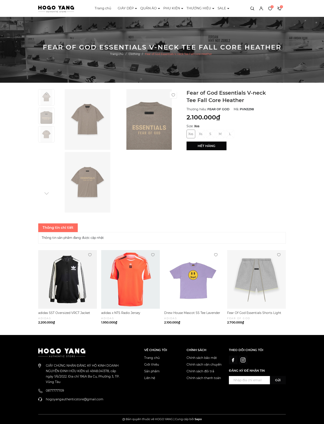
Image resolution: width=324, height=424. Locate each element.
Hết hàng (206, 146)
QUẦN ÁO (148, 8)
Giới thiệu (151, 364)
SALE (222, 8)
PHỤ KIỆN (171, 8)
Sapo (198, 419)
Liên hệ (149, 378)
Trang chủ (103, 8)
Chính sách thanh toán (204, 378)
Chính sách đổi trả (200, 371)
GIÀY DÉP (126, 8)
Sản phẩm (152, 371)
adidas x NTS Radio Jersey (120, 313)
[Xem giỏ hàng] (279, 8)
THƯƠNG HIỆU (199, 8)
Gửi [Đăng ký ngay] (278, 380)
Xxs (190, 134)
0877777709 (55, 391)
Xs (200, 134)
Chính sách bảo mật (202, 358)
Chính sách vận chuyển (204, 364)
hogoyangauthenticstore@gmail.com (74, 399)
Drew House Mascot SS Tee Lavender (192, 313)
